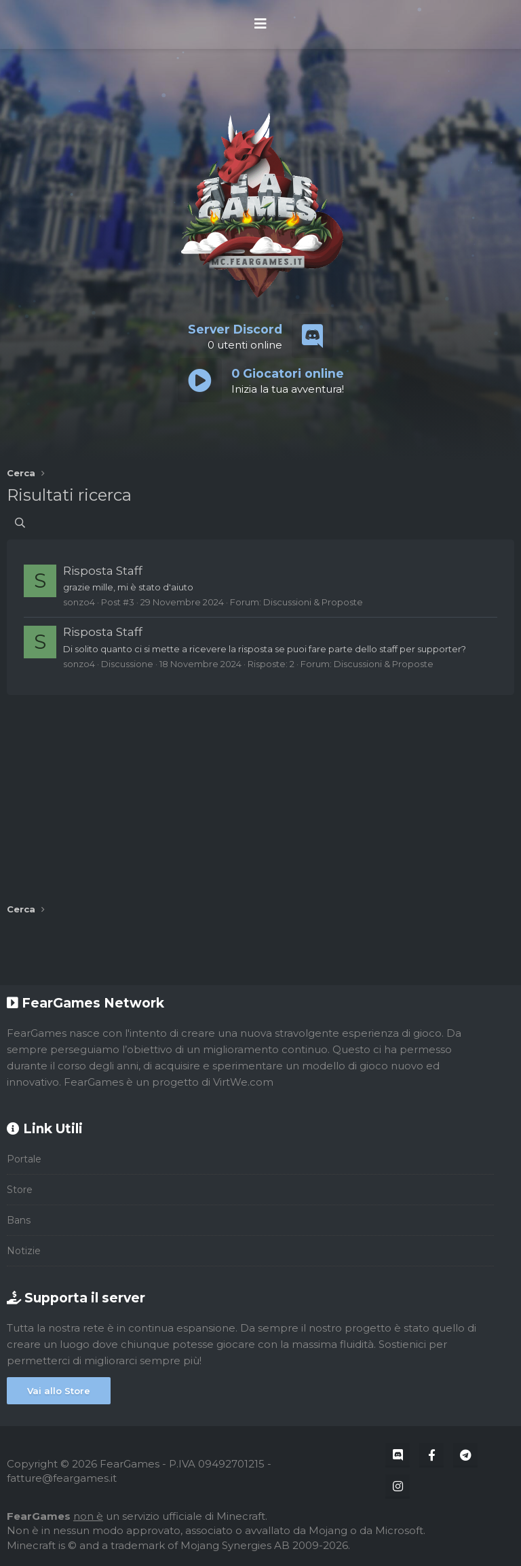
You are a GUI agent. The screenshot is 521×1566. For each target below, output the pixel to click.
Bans (19, 1220)
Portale (24, 1159)
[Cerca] (20, 522)
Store (20, 1190)
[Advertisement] (260, 794)
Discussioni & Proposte (313, 602)
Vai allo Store (58, 1390)
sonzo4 (79, 602)
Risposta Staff (102, 570)
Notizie (24, 1251)
